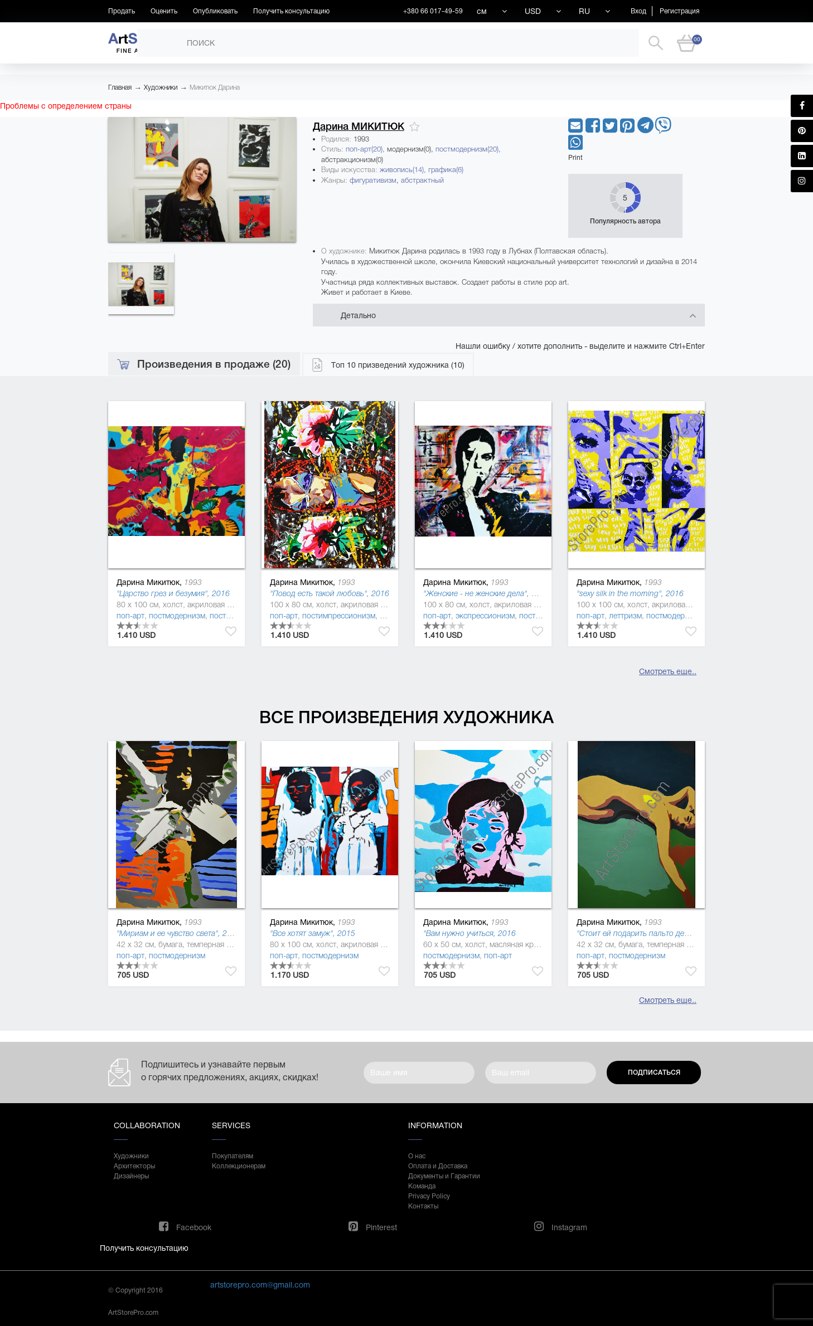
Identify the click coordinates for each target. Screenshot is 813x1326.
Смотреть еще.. (667, 671)
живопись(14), (404, 169)
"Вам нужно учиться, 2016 (469, 933)
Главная (120, 87)
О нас (416, 1156)
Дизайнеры (131, 1176)
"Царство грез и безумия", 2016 (173, 593)
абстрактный (422, 180)
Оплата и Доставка (437, 1166)
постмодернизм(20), (468, 149)
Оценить (164, 11)
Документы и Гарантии (444, 1176)
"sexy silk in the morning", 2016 (630, 593)
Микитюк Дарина (215, 87)
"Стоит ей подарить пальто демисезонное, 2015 (663, 933)
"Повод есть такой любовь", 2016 (329, 593)
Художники (160, 87)
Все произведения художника (406, 717)
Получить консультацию (291, 11)
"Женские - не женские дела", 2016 (486, 593)
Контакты (423, 1206)
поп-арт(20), (366, 149)
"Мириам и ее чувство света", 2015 (178, 933)
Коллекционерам (238, 1166)
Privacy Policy (429, 1196)
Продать (121, 11)
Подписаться (654, 1072)
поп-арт (130, 615)
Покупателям (232, 1156)
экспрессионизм (485, 615)
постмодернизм (177, 615)
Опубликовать (215, 11)
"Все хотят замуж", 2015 (312, 933)
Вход (638, 11)
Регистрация (679, 11)
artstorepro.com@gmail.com (260, 1284)
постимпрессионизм (338, 615)
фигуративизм (373, 180)
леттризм (625, 615)
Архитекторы (134, 1166)
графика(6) (445, 169)
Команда (421, 1186)
